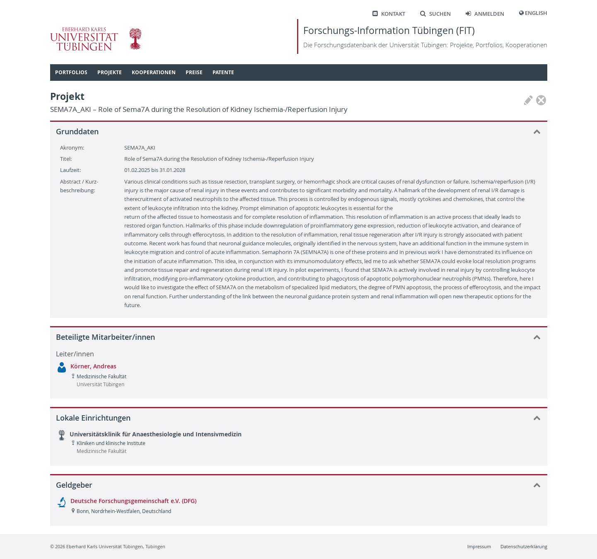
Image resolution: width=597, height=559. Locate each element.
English (536, 13)
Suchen (435, 13)
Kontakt (388, 13)
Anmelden (485, 13)
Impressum (479, 546)
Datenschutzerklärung (523, 546)
